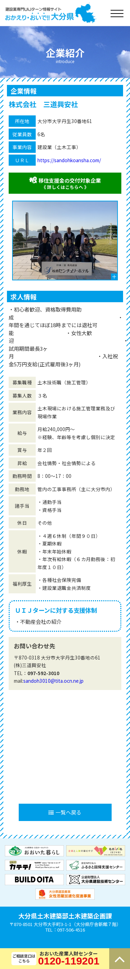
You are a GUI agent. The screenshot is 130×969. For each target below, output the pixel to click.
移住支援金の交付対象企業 (65, 183)
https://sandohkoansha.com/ (69, 160)
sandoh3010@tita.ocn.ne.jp (53, 680)
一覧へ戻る (65, 812)
